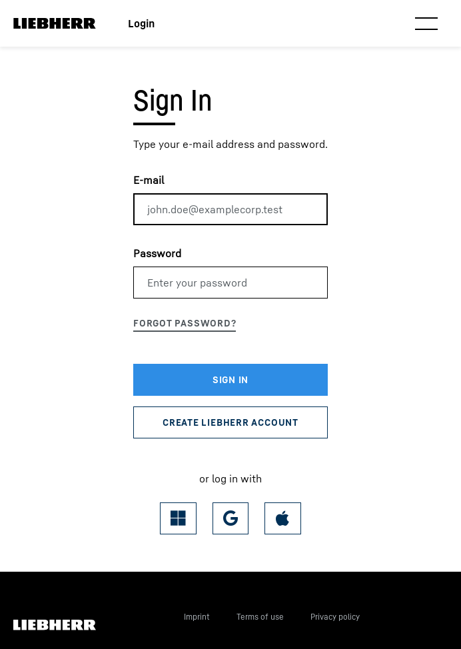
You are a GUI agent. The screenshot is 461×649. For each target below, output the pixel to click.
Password (157, 253)
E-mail (148, 180)
